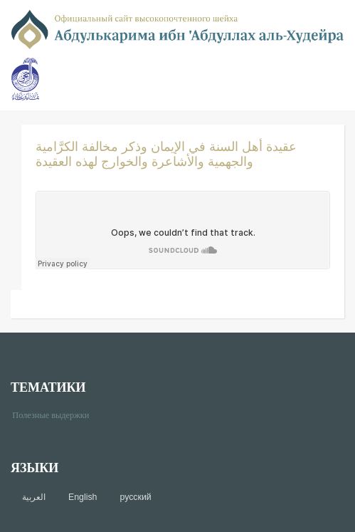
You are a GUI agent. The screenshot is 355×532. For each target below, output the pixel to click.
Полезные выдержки (56, 414)
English (82, 497)
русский (135, 497)
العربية (34, 497)
